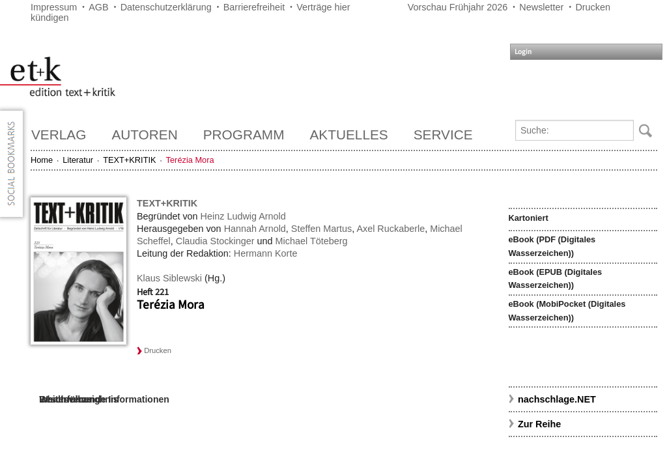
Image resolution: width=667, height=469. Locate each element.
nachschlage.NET (557, 399)
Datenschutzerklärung (166, 7)
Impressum (54, 7)
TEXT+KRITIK (129, 160)
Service (443, 134)
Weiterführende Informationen (104, 399)
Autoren (144, 134)
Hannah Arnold (255, 228)
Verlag (58, 134)
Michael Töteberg (312, 241)
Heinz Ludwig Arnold (243, 216)
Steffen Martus (321, 228)
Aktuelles (349, 134)
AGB (98, 7)
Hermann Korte (266, 253)
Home (42, 160)
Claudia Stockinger (215, 241)
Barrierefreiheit (254, 7)
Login (523, 52)
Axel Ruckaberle (390, 228)
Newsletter (541, 7)
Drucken (592, 7)
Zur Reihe (539, 424)
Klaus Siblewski (169, 278)
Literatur (78, 160)
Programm (244, 134)
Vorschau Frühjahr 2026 (458, 7)
